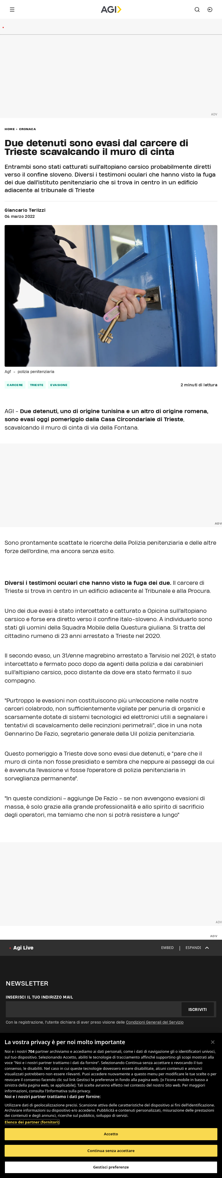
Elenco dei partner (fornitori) (32, 1122)
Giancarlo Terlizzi (25, 210)
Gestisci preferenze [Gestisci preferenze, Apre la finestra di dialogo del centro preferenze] (111, 1167)
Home (10, 129)
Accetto (111, 1133)
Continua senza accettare (110, 1150)
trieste (37, 385)
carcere (15, 385)
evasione (58, 385)
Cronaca (27, 129)
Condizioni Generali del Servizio (155, 1022)
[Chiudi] (212, 1042)
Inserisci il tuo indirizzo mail (39, 997)
